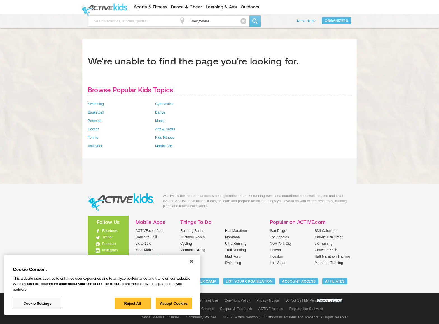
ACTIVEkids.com (103, 7)
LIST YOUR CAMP (201, 281)
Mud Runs (233, 256)
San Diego (278, 231)
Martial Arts (164, 146)
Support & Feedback (236, 309)
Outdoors (250, 6)
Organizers (336, 20)
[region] (102, 285)
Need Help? (306, 21)
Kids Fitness (164, 138)
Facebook (110, 231)
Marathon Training (329, 263)
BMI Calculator (326, 231)
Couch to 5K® (146, 237)
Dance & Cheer (186, 6)
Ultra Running (236, 244)
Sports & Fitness (150, 6)
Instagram (110, 250)
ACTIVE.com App (149, 231)
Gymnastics (164, 104)
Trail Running (235, 250)
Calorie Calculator (329, 237)
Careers (207, 309)
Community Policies (201, 317)
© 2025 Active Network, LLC (245, 317)
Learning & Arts (221, 6)
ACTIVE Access (270, 309)
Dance (160, 112)
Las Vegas (278, 263)
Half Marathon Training (332, 256)
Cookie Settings (329, 300)
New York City (281, 244)
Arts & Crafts (165, 129)
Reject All (132, 303)
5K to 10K (143, 244)
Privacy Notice (267, 300)
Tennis (93, 138)
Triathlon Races (192, 237)
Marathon (232, 237)
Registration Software (306, 309)
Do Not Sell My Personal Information (313, 300)
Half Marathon (236, 231)
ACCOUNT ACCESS (299, 281)
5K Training (323, 244)
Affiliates (335, 281)
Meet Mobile (145, 250)
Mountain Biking (192, 250)
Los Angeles (279, 237)
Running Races (192, 231)
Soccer (93, 129)
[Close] (191, 261)
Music (159, 121)
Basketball (96, 112)
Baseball (94, 121)
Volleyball (95, 146)
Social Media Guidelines (160, 317)
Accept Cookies (174, 303)
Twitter (107, 237)
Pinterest (109, 244)
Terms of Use (208, 300)
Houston (276, 256)
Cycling (186, 244)
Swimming (96, 104)
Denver (275, 250)
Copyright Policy (237, 300)
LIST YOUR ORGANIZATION (249, 281)
